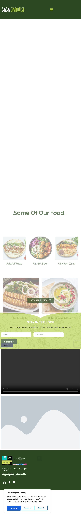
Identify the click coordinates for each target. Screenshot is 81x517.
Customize (14, 508)
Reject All (28, 508)
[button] (51, 9)
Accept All (41, 508)
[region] (27, 502)
